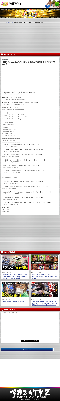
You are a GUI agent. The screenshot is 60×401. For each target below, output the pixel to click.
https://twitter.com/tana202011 (17, 115)
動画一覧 (10, 22)
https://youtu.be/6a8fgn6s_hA (10, 188)
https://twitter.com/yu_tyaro (16, 119)
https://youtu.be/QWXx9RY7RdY (11, 172)
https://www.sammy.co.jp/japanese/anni (13, 99)
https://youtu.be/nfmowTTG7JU (10, 194)
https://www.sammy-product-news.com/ (13, 104)
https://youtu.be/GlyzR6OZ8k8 (10, 162)
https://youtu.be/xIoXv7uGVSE (10, 183)
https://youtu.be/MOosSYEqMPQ (11, 151)
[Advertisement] (30, 37)
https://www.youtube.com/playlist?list (12, 94)
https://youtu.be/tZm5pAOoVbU (10, 156)
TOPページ (4, 22)
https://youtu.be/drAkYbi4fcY (10, 199)
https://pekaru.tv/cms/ (8, 124)
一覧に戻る (38, 349)
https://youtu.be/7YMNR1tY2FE (10, 167)
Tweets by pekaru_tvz (9, 313)
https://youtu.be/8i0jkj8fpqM (9, 146)
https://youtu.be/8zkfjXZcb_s (10, 204)
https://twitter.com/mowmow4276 (18, 117)
